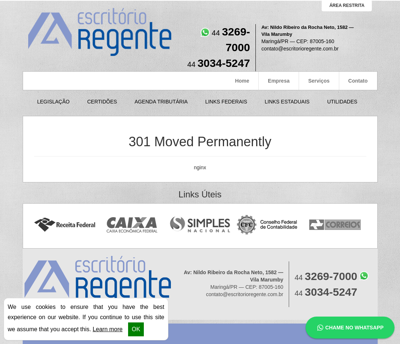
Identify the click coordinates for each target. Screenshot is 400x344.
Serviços (318, 81)
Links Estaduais (287, 102)
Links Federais (226, 102)
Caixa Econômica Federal (132, 225)
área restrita (347, 5)
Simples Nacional (200, 225)
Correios (335, 225)
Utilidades (342, 102)
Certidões (102, 102)
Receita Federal (64, 225)
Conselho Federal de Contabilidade (268, 225)
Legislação (53, 102)
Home (242, 81)
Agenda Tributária (161, 102)
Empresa (278, 81)
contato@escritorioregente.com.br (300, 49)
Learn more (108, 329)
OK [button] (136, 329)
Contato (358, 81)
